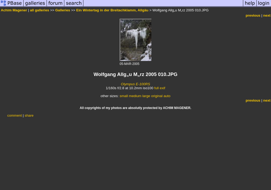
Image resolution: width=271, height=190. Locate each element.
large (146, 96)
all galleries (39, 10)
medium (135, 96)
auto (167, 96)
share (29, 115)
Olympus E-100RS (135, 84)
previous (253, 15)
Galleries (62, 10)
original (156, 96)
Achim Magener (14, 10)
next (266, 15)
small (124, 96)
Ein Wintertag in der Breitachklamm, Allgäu (112, 10)
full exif (159, 88)
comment (14, 115)
